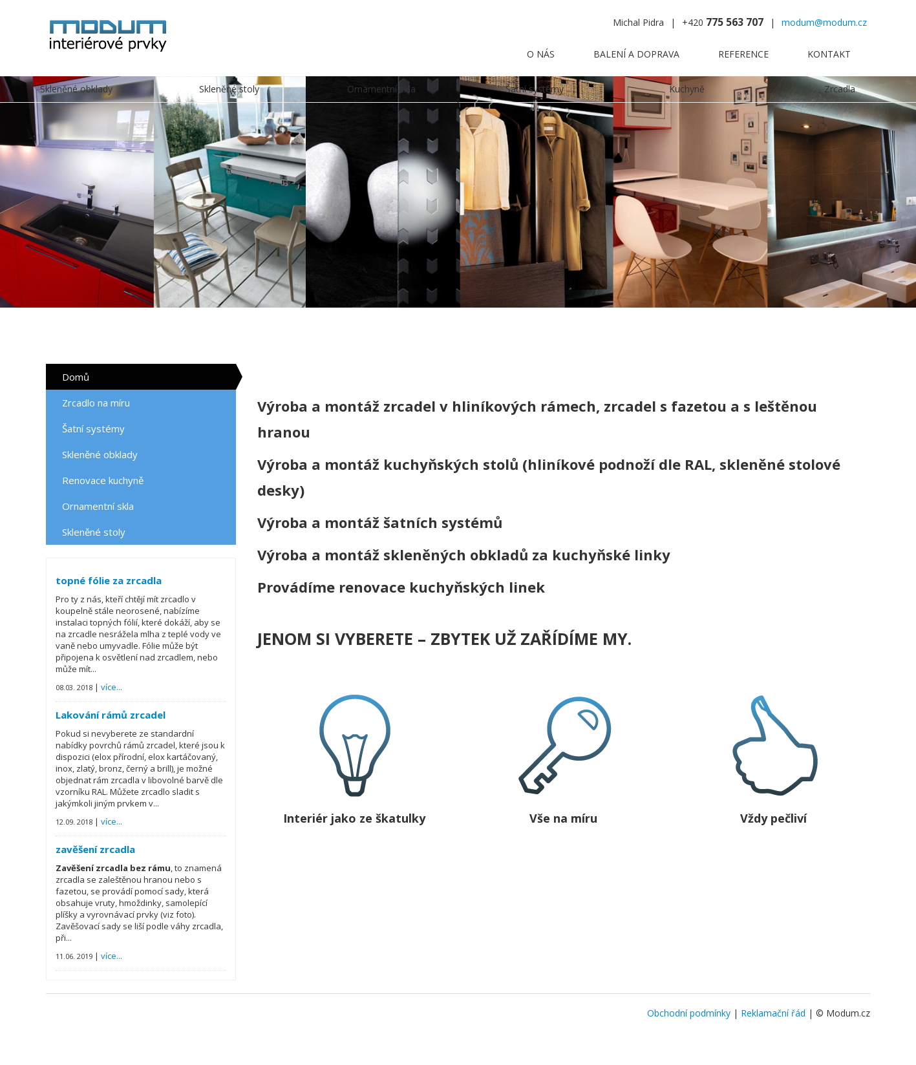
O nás (541, 54)
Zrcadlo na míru (96, 402)
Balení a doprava (636, 54)
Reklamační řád (773, 1013)
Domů (75, 376)
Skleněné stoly (93, 531)
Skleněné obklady (100, 454)
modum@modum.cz (824, 22)
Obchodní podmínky (688, 1013)
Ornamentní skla (98, 506)
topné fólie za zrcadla (109, 580)
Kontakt (829, 54)
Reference (743, 54)
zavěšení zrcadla (95, 849)
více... (111, 687)
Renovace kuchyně (103, 480)
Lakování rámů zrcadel (110, 714)
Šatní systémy (93, 428)
